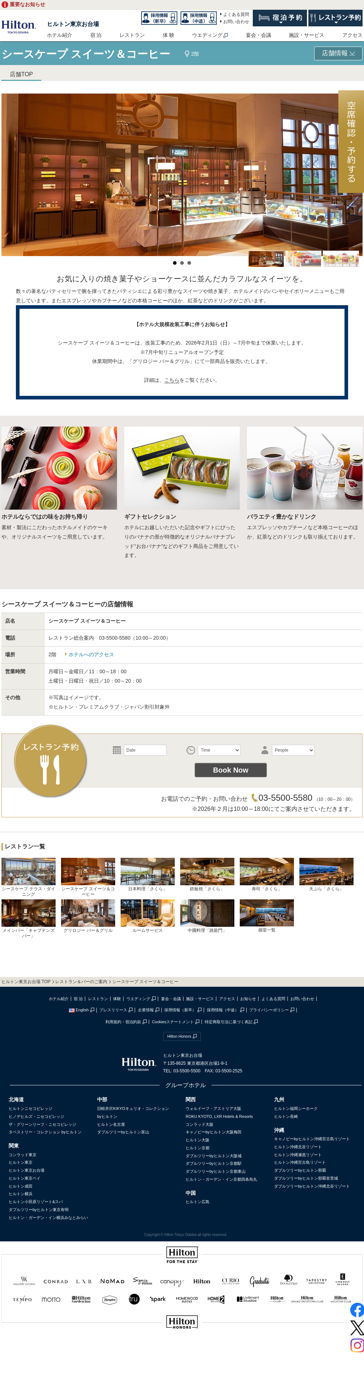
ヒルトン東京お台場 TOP (26, 981)
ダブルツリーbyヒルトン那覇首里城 (306, 1178)
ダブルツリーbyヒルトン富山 (123, 1132)
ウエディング (207, 35)
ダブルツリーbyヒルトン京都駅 (214, 1163)
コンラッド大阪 (199, 1124)
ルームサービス (148, 916)
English (79, 1010)
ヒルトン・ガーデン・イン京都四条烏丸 (221, 1179)
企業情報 (146, 1010)
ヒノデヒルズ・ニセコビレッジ (36, 1116)
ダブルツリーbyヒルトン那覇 (300, 1170)
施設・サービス (306, 35)
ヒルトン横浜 (20, 1194)
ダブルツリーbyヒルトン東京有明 (39, 1209)
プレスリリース (113, 1010)
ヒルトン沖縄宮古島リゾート (300, 1162)
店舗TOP (21, 74)
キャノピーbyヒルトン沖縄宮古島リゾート (312, 1139)
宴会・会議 (258, 35)
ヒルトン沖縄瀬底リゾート (298, 1155)
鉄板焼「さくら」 (207, 874)
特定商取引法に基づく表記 (228, 1022)
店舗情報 (338, 53)
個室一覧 (267, 916)
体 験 (168, 35)
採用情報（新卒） (180, 1010)
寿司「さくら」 (267, 874)
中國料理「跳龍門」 (207, 916)
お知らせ (248, 999)
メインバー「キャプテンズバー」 (28, 918)
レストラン (132, 35)
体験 (117, 999)
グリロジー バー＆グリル (88, 916)
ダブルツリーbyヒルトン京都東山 (216, 1171)
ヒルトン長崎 (286, 1116)
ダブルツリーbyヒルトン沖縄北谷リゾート (312, 1186)
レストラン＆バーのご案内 (81, 981)
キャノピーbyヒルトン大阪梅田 (214, 1132)
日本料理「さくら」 (148, 874)
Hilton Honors (179, 1036)
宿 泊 (96, 35)
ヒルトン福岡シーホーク (296, 1108)
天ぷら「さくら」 (326, 874)
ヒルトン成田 (20, 1186)
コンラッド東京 (22, 1155)
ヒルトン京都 (197, 1148)
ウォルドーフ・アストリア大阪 (213, 1108)
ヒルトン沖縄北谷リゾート (298, 1147)
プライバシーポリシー (269, 1010)
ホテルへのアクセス (91, 654)
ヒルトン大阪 (197, 1140)
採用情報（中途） (223, 1010)
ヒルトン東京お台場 (73, 24)
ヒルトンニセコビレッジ (30, 1108)
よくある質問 (236, 14)
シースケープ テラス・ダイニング (28, 877)
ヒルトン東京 (20, 1162)
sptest (182, 1346)
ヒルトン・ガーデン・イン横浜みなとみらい (48, 1217)
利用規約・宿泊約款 (123, 1022)
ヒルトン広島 (197, 1201)
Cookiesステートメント (173, 1022)
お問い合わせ (236, 22)
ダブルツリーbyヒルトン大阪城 (214, 1156)
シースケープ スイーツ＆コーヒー (88, 877)
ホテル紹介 (59, 35)
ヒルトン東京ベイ (24, 1178)
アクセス (352, 35)
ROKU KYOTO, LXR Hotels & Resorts (219, 1116)
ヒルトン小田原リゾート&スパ (36, 1201)
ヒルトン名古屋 (111, 1124)
